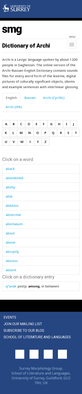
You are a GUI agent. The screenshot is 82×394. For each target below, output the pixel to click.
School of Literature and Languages (37, 337)
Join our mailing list (22, 324)
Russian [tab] (30, 97)
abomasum (14, 224)
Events (9, 317)
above (10, 242)
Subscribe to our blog (23, 330)
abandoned (14, 178)
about (10, 233)
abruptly (12, 251)
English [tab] (11, 97)
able (9, 196)
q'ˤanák (11, 286)
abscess (12, 261)
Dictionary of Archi (26, 45)
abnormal (13, 214)
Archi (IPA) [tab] (14, 107)
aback (10, 168)
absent (11, 270)
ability (10, 187)
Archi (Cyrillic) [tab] (54, 97)
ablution (12, 205)
